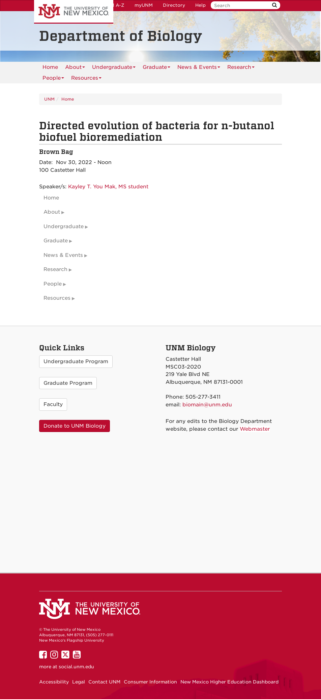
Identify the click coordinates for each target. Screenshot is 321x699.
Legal (78, 681)
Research (241, 68)
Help (200, 5)
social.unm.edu (76, 666)
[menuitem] (50, 67)
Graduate (156, 68)
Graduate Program (67, 383)
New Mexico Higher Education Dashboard (229, 681)
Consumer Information (150, 681)
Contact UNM (104, 681)
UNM (49, 99)
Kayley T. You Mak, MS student (108, 187)
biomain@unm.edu (207, 405)
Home (50, 67)
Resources (86, 79)
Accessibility (54, 681)
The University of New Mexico (73, 12)
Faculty (53, 404)
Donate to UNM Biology (74, 426)
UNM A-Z (113, 5)
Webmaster (255, 429)
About (75, 68)
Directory (174, 5)
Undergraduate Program (75, 361)
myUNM (144, 5)
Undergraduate (114, 68)
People (53, 79)
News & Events (198, 68)
